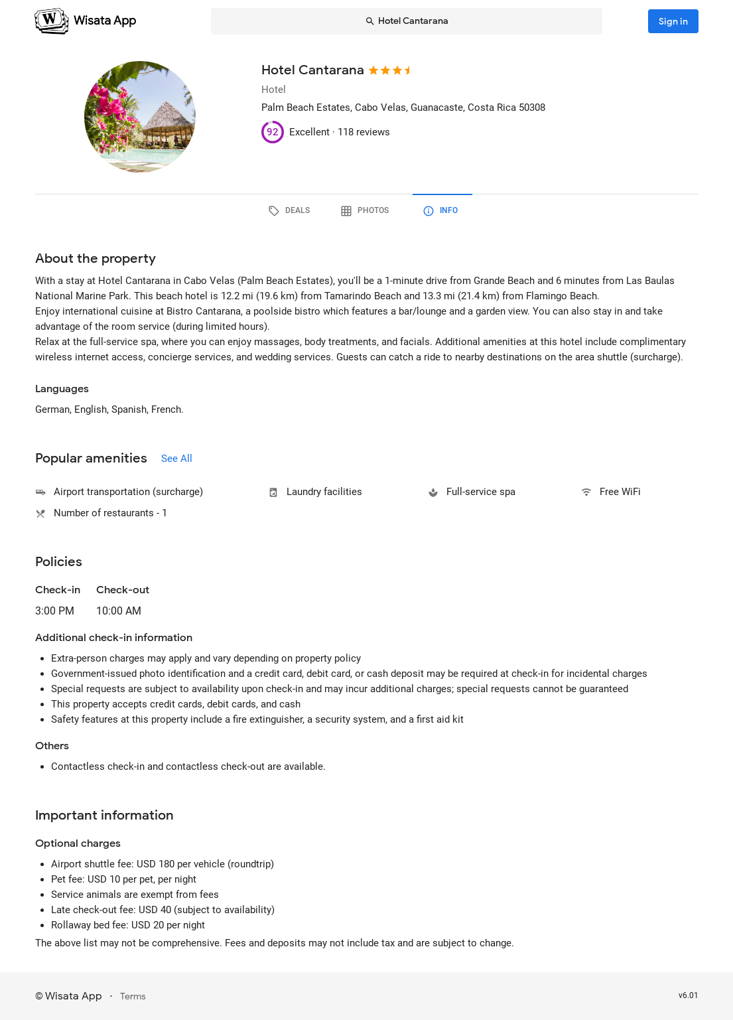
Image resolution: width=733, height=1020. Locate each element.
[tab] (291, 211)
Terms (133, 996)
